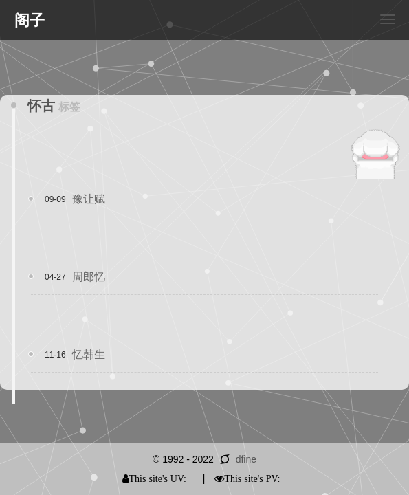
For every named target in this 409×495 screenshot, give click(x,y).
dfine (246, 459)
